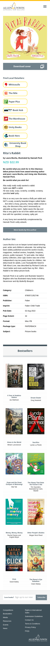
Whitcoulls (14, 84)
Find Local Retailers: (14, 78)
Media (5, 617)
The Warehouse (17, 118)
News (5, 628)
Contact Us (29, 620)
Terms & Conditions (32, 624)
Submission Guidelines (34, 616)
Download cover (22, 66)
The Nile (13, 93)
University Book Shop (17, 145)
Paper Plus (14, 101)
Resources (7, 621)
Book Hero (14, 135)
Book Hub (18, 110)
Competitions (8, 610)
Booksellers (7, 614)
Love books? (9, 597)
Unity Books (15, 127)
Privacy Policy (30, 627)
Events (5, 625)
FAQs (27, 631)
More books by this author (25, 230)
